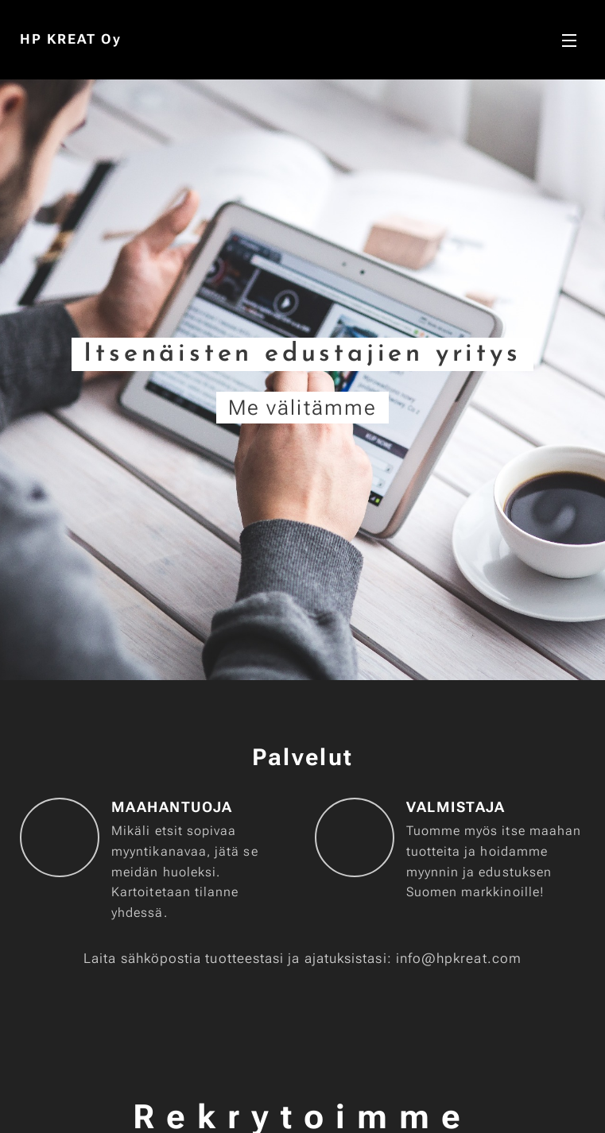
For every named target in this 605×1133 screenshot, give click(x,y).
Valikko (569, 40)
